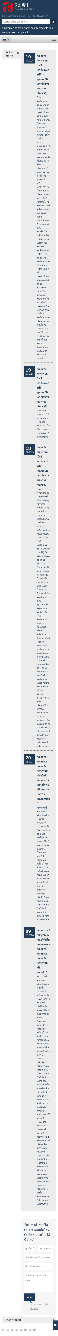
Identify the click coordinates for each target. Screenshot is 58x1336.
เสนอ (29, 1297)
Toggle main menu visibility (54, 38)
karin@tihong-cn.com (16, 16)
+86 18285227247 (40, 16)
